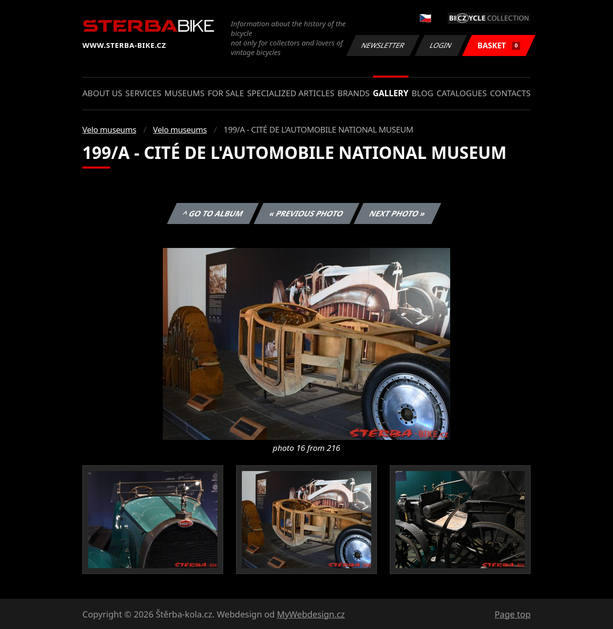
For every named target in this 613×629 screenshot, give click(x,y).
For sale (226, 93)
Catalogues (461, 93)
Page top (513, 614)
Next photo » (397, 213)
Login (441, 45)
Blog (422, 93)
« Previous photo (306, 213)
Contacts (510, 93)
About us (102, 93)
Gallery (391, 93)
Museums (184, 93)
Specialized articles (290, 93)
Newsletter (382, 45)
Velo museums (109, 129)
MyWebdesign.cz (311, 614)
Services (143, 93)
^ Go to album (212, 213)
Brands (354, 93)
